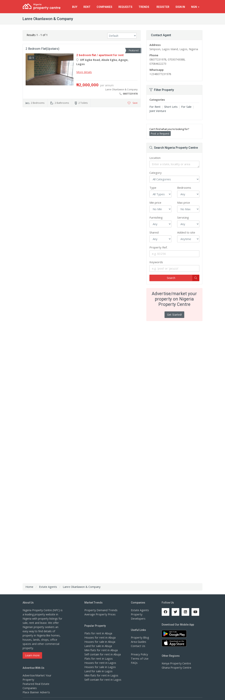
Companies (104, 6)
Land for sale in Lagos (98, 671)
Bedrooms (184, 187)
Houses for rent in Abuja (99, 637)
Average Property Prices (99, 614)
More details (84, 72)
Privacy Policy (139, 654)
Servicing (183, 217)
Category (155, 173)
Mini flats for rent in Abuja (100, 650)
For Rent (154, 107)
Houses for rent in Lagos (99, 663)
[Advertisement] (82, 140)
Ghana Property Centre (176, 667)
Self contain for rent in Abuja (102, 654)
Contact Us (138, 646)
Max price (183, 202)
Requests (125, 6)
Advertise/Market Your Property (42, 675)
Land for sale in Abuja (97, 646)
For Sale (185, 107)
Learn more (32, 655)
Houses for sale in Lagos (99, 667)
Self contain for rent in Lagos (102, 679)
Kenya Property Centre (176, 663)
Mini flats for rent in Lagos (100, 675)
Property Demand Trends (100, 610)
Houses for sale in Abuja (99, 642)
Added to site (186, 232)
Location (155, 158)
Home (29, 587)
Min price (155, 202)
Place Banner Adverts (36, 684)
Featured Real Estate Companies (43, 679)
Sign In (180, 6)
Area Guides (138, 642)
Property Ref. (158, 247)
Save (133, 103)
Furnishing (156, 217)
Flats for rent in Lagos (98, 658)
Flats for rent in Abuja (97, 633)
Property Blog (139, 637)
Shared (154, 232)
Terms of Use (139, 658)
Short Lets (170, 107)
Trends (144, 6)
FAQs (134, 663)
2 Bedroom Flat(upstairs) (42, 49)
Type (152, 187)
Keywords (156, 262)
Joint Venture (157, 111)
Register (163, 6)
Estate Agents (139, 610)
